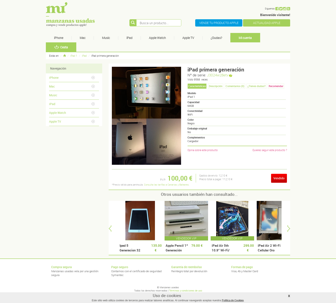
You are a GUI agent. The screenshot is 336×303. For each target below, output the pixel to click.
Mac (83, 38)
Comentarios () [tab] (235, 86)
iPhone (58, 38)
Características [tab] (197, 86)
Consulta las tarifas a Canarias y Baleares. (166, 184)
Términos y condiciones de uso (185, 290)
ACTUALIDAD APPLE (266, 23)
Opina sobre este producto (203, 150)
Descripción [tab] (215, 86)
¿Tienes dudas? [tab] (257, 86)
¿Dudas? (216, 38)
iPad (129, 38)
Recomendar (276, 86)
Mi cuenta (245, 38)
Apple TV (188, 38)
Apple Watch (157, 38)
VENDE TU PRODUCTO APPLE (218, 23)
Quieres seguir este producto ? (269, 150)
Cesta (61, 47)
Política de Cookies (233, 300)
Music (106, 38)
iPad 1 (73, 55)
